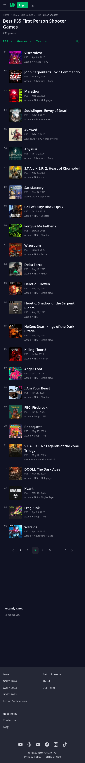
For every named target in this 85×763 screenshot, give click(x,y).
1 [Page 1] (20, 550)
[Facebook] (47, 744)
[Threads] (29, 744)
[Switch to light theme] (32, 5)
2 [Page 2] (27, 550)
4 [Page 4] (42, 550)
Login (22, 5)
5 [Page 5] (50, 550)
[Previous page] (13, 550)
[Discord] (38, 744)
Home (6, 15)
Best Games (27, 15)
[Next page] (72, 550)
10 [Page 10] (64, 550)
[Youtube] (20, 744)
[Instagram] (56, 744)
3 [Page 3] (35, 550)
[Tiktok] (65, 744)
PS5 (15, 15)
